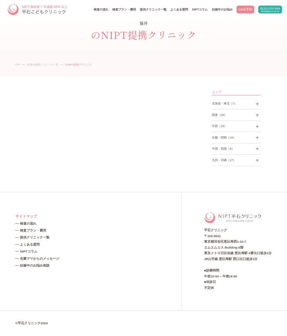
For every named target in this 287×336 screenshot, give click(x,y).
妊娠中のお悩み (222, 9)
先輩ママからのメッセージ (39, 258)
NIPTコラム (200, 9)
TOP (17, 64)
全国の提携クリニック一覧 (42, 64)
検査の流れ (101, 9)
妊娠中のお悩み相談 (34, 265)
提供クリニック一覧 (153, 9)
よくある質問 (179, 9)
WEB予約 (245, 9)
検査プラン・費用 (124, 9)
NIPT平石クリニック (38, 9)
